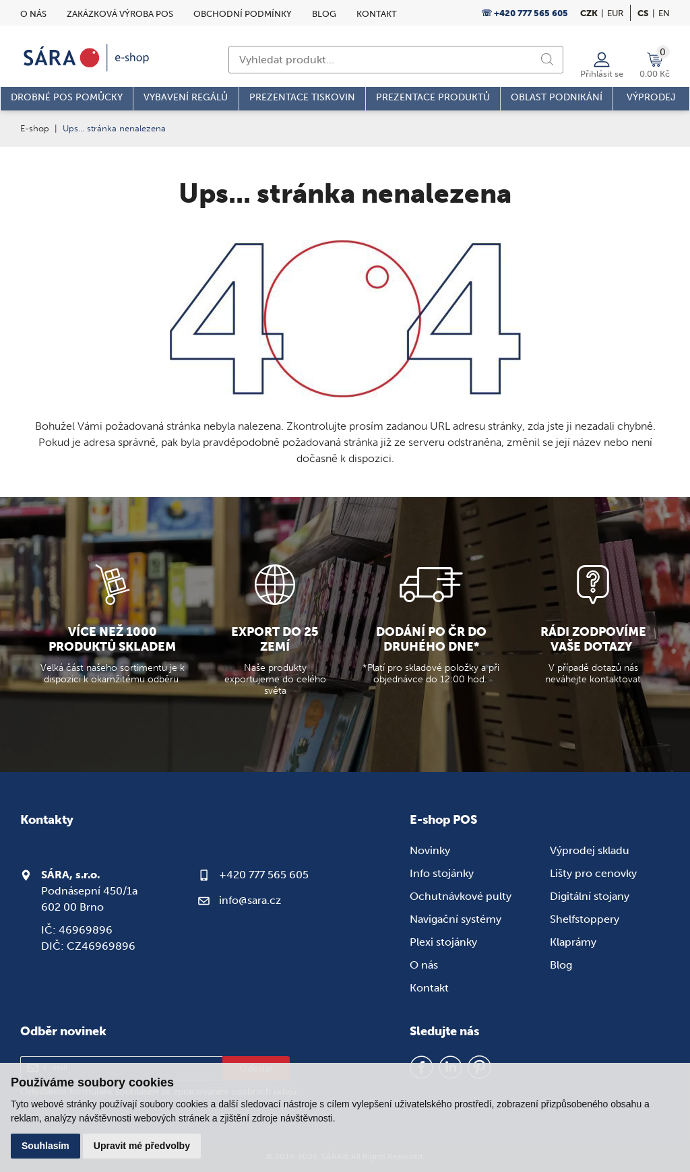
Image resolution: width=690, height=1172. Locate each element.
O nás (33, 14)
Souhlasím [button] (45, 1145)
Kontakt (376, 14)
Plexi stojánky (443, 942)
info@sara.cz (250, 900)
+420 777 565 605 (264, 874)
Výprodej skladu (589, 850)
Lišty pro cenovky (593, 873)
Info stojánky (442, 873)
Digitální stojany (589, 896)
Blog (324, 14)
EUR (615, 13)
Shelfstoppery (584, 919)
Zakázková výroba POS (120, 14)
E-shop (34, 128)
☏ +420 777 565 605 (524, 13)
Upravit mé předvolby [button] (142, 1145)
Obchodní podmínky (242, 14)
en (664, 13)
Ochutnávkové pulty (460, 896)
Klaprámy (573, 942)
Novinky (430, 850)
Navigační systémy (455, 919)
